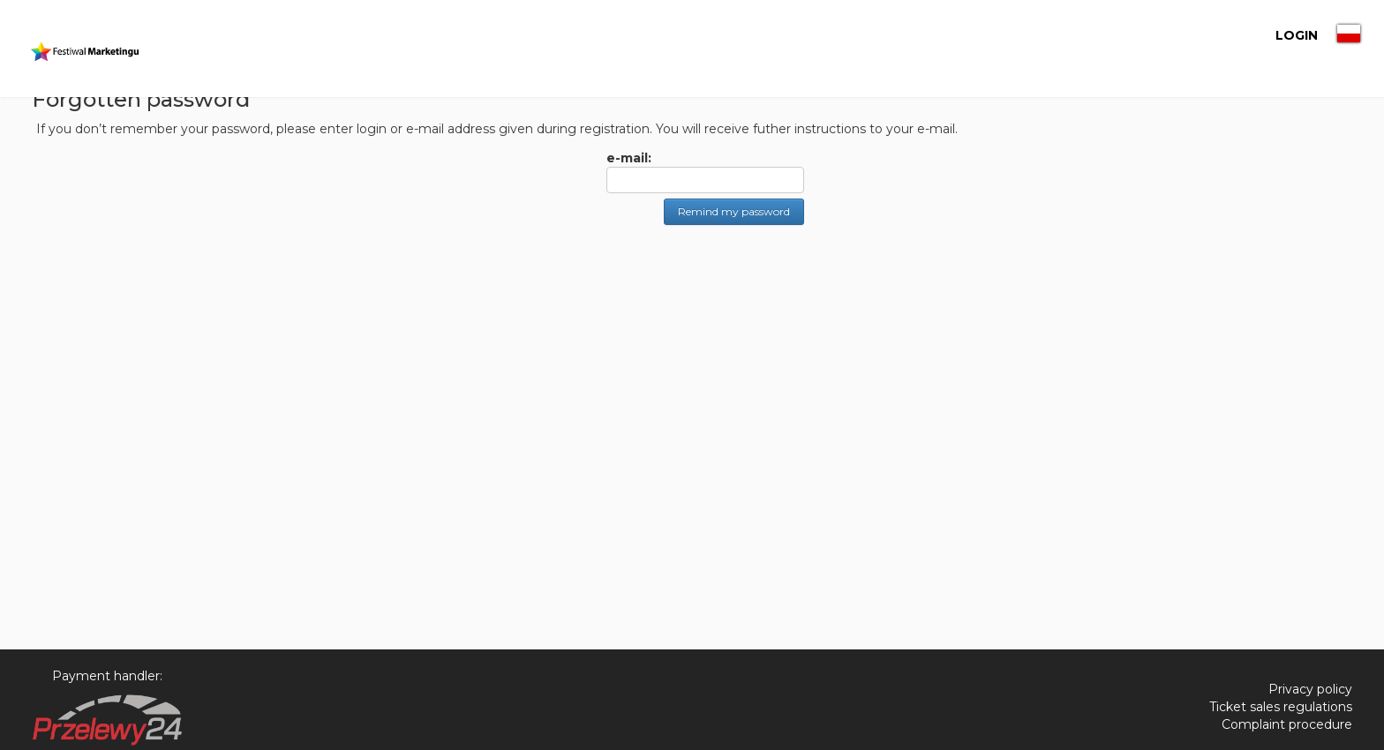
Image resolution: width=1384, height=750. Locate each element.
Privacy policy (1310, 689)
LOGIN (1266, 35)
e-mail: (628, 158)
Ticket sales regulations (1280, 707)
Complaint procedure (1287, 724)
